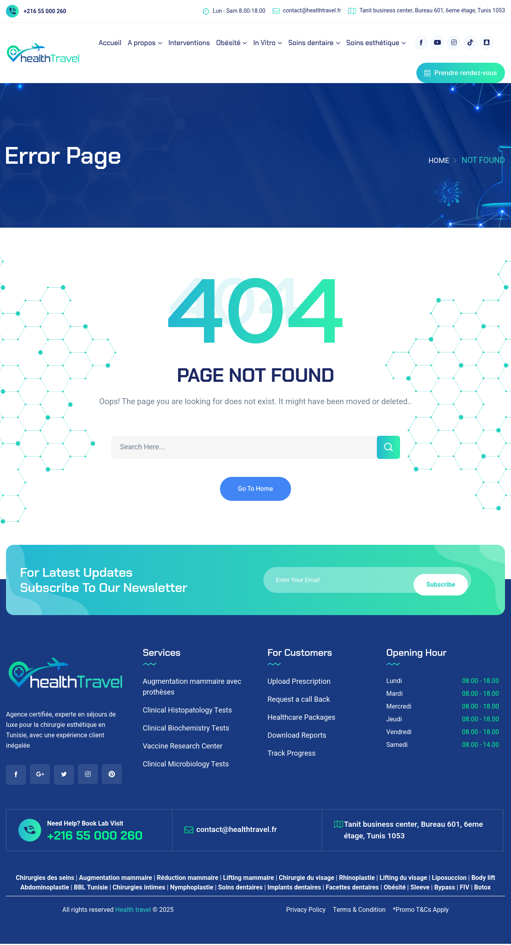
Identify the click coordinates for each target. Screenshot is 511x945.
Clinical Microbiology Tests (186, 764)
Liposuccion (449, 879)
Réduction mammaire (187, 879)
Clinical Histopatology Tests (187, 710)
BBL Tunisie (91, 888)
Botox (482, 888)
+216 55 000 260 (45, 11)
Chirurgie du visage (306, 879)
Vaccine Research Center (183, 746)
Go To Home (255, 489)
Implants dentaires (294, 888)
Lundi (394, 681)
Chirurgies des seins (45, 879)
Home (437, 160)
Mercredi (399, 706)
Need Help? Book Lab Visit (85, 824)
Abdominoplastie (44, 888)
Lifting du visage (403, 879)
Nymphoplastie (192, 888)
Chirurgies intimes (139, 888)
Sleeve (420, 888)
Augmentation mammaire (115, 879)
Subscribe (437, 579)
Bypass (444, 888)
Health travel (133, 911)
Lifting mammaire (248, 879)
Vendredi (399, 732)
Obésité (395, 888)
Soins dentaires (240, 888)
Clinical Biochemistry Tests (186, 728)
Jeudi (394, 719)
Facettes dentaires (352, 888)
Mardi (394, 694)
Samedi (397, 745)
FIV (464, 888)
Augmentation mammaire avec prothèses (192, 687)
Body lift (483, 879)
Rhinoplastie (357, 879)
